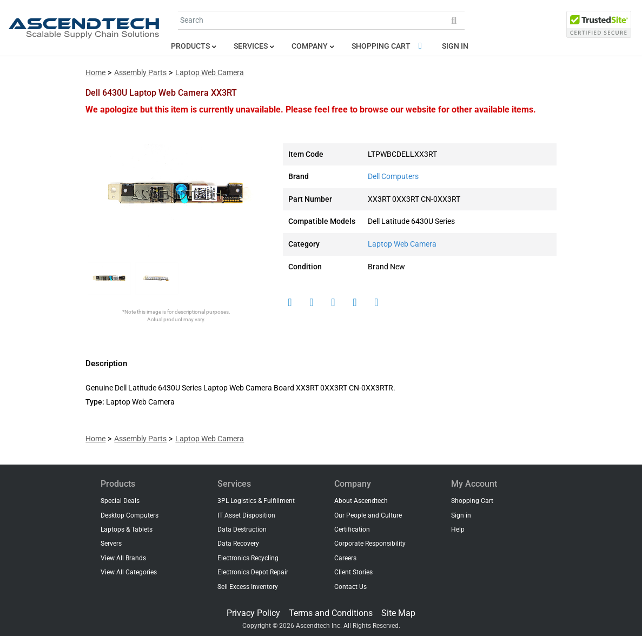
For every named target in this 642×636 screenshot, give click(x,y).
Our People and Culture (368, 515)
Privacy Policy (253, 613)
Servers (111, 543)
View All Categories (129, 572)
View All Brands (123, 558)
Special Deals (120, 501)
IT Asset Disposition (246, 515)
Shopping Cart (389, 46)
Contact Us (350, 587)
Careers (345, 558)
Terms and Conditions (331, 613)
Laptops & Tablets (127, 529)
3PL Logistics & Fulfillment (256, 501)
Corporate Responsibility (370, 543)
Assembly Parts (140, 72)
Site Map (398, 613)
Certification (352, 529)
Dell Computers (393, 176)
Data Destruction (242, 529)
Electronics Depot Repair (252, 572)
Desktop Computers (129, 515)
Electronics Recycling (248, 558)
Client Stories (353, 572)
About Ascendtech (361, 501)
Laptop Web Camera (209, 72)
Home (95, 72)
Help (458, 529)
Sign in (455, 46)
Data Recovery (238, 543)
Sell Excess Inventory (247, 587)
